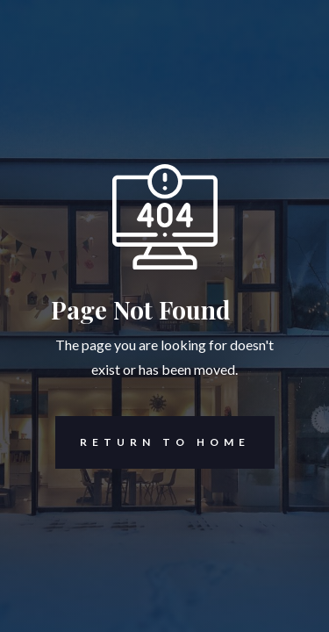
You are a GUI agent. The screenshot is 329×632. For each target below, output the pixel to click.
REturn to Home (152, 442)
